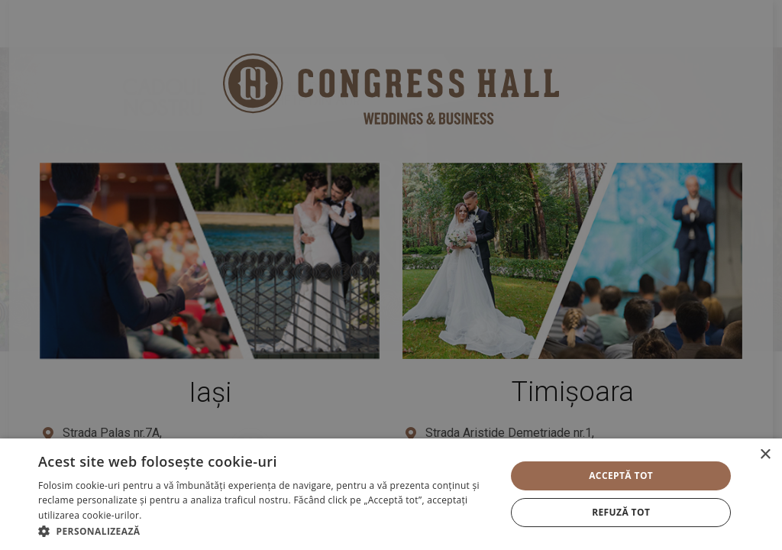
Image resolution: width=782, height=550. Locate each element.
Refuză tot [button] (621, 512)
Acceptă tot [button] (621, 475)
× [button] (765, 455)
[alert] (391, 275)
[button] (265, 531)
